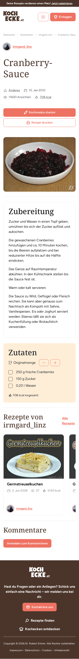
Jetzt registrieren (61, 3)
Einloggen (63, 17)
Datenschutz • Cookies (38, 650)
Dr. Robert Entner (35, 643)
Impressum (16, 650)
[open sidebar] (43, 17)
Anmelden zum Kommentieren (27, 543)
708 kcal (45, 97)
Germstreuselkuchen (25, 484)
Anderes (14, 90)
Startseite (9, 34)
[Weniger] (44, 362)
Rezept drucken (39, 123)
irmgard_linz (45, 34)
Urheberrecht (62, 650)
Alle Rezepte (68, 420)
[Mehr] (55, 362)
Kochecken (26, 34)
